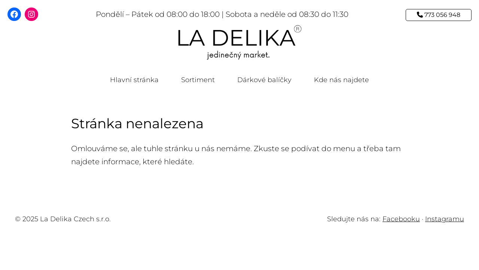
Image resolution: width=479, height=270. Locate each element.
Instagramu (444, 219)
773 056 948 (438, 14)
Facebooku (401, 219)
